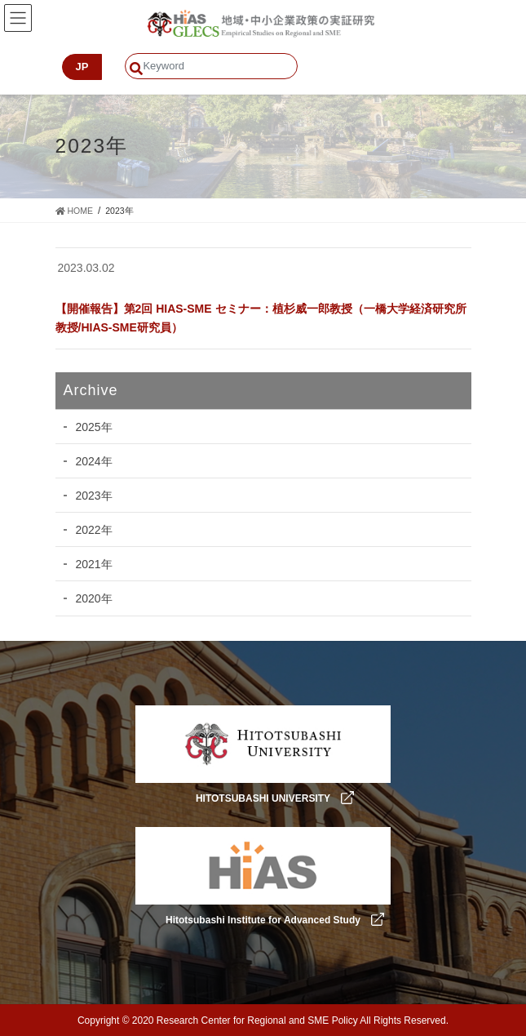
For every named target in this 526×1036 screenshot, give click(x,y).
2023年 (94, 495)
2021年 (94, 564)
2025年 (94, 427)
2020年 (94, 598)
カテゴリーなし (98, 291)
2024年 (94, 461)
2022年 (94, 529)
